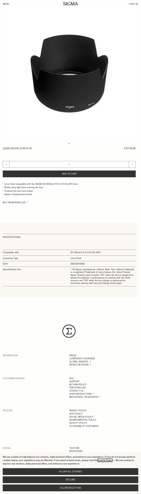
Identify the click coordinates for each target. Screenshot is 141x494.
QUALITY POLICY (78, 423)
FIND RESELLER (77, 387)
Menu (6, 4)
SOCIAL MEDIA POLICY (81, 417)
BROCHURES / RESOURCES (83, 397)
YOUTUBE (74, 448)
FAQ (71, 378)
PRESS (72, 355)
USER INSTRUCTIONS (80, 394)
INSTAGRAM (75, 451)
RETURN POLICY (77, 384)
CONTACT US (76, 391)
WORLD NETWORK (79, 364)
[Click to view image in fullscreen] (69, 74)
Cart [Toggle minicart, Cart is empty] (133, 4)
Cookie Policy (105, 460)
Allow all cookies (70, 471)
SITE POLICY (76, 413)
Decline (70, 479)
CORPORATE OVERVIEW (82, 358)
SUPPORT (74, 381)
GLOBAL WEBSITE (78, 361)
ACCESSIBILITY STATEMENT (84, 426)
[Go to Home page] (70, 3)
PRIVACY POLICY (78, 410)
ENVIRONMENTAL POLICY (82, 420)
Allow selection (70, 488)
